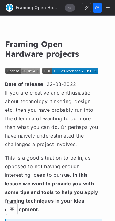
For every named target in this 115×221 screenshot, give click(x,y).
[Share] (97, 8)
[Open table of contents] (12, 209)
